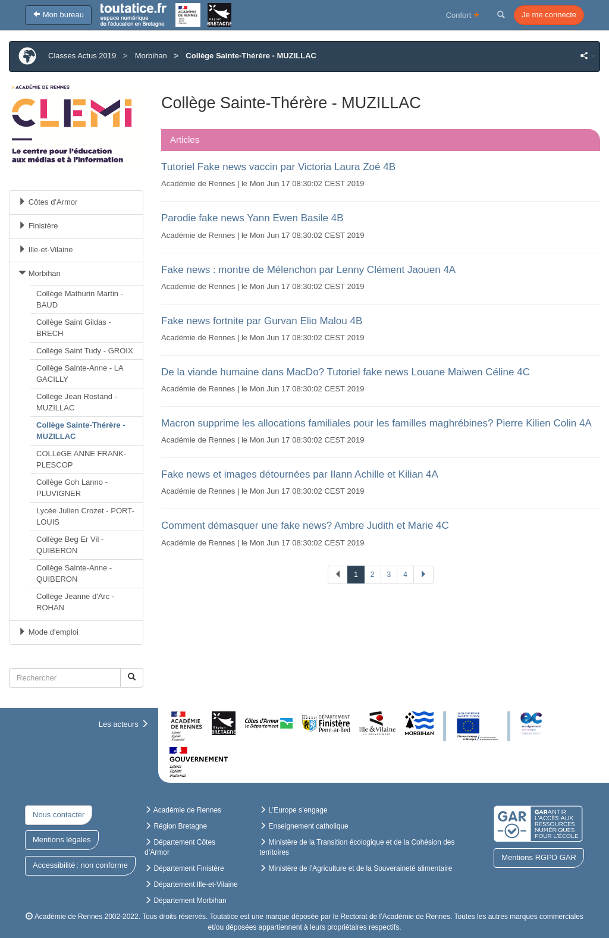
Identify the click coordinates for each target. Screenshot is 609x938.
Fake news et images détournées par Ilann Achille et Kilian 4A (299, 474)
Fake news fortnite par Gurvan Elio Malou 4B (261, 321)
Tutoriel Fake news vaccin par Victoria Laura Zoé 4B (278, 166)
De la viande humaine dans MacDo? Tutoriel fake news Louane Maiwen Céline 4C (345, 372)
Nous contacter (58, 814)
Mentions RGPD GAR (538, 857)
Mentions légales (62, 839)
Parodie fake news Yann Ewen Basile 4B (252, 218)
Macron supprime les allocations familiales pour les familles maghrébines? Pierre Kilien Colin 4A (376, 423)
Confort (463, 14)
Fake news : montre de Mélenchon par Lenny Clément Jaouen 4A (308, 269)
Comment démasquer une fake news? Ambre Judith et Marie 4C (305, 525)
